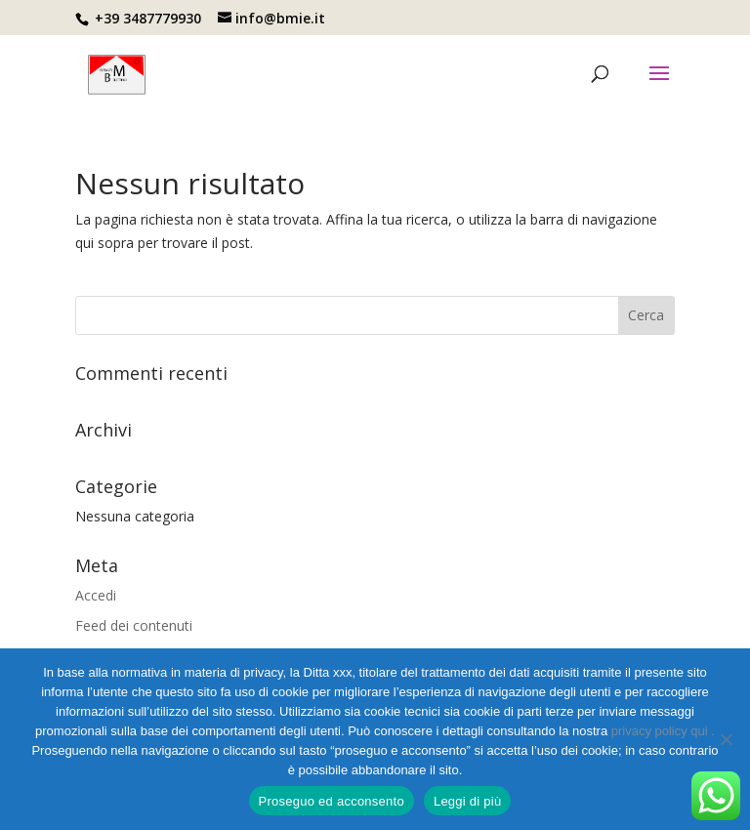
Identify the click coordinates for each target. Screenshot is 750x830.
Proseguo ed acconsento (331, 801)
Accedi (95, 595)
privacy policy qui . (663, 731)
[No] (725, 739)
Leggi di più (468, 801)
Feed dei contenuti (133, 625)
